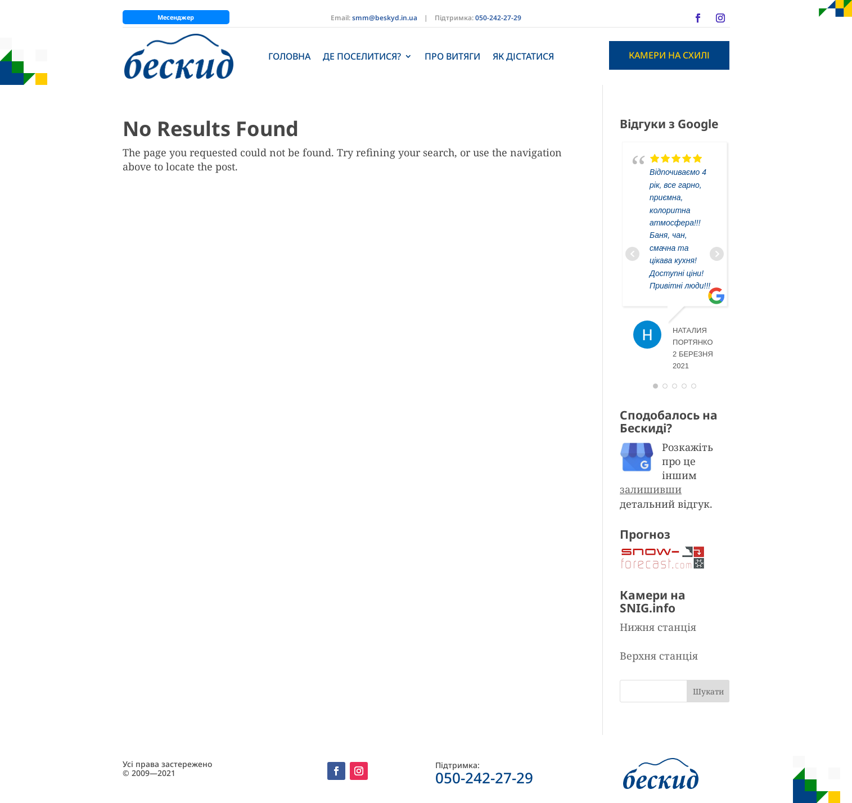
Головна (289, 56)
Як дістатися (523, 56)
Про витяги (452, 56)
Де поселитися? (362, 56)
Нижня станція (658, 627)
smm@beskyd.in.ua (384, 17)
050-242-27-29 (498, 17)
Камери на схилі (669, 55)
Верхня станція (659, 655)
